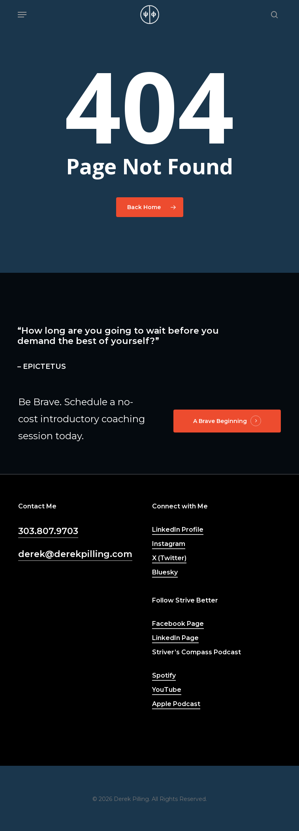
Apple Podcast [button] (176, 704)
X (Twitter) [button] (169, 558)
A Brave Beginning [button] (220, 421)
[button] (22, 15)
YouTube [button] (166, 689)
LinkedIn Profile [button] (177, 529)
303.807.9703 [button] (48, 531)
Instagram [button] (168, 544)
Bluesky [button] (165, 572)
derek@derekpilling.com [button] (75, 554)
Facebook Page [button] (178, 623)
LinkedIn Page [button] (175, 638)
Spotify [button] (164, 675)
